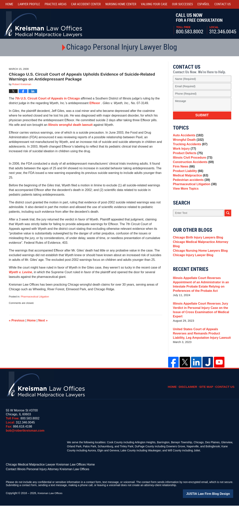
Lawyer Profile (29, 4)
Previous (17, 320)
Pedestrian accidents (190, 190)
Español (203, 4)
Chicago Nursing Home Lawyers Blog (199, 266)
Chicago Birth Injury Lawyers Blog (197, 250)
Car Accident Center (86, 4)
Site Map (208, 401)
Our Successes (182, 4)
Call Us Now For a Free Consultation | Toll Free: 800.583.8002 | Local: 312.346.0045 (205, 23)
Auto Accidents (187, 135)
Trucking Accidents (189, 146)
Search (227, 225)
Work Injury (184, 152)
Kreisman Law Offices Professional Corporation (43, 24)
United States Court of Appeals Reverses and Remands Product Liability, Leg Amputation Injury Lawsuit (201, 350)
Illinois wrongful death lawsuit (70, 124)
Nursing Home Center (120, 4)
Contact (222, 4)
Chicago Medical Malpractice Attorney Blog (199, 258)
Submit (202, 115)
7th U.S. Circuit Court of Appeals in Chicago (47, 98)
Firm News (183, 173)
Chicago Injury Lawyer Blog (192, 271)
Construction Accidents (192, 168)
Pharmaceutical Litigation (35, 296)
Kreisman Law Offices (51, 508)
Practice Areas (55, 4)
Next (43, 320)
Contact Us (226, 401)
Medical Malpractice (190, 184)
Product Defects (187, 157)
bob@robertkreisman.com (25, 447)
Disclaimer (191, 401)
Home (9, 4)
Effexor (95, 103)
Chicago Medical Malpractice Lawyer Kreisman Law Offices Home (45, 481)
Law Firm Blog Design (214, 509)
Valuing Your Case (154, 4)
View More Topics (185, 201)
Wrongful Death (187, 141)
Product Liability (187, 179)
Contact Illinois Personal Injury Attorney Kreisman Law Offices (43, 485)
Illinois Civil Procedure (191, 163)
